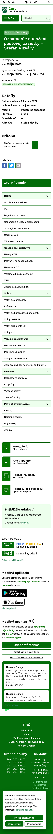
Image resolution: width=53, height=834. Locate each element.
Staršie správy (11, 705)
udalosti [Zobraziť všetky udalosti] (25, 522)
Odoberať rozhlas (26, 645)
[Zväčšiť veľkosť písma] (35, 2)
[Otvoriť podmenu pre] (47, 196)
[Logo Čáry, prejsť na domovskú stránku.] (26, 10)
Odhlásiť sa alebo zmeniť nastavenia (26, 657)
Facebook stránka (40, 788)
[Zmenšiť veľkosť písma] (31, 2)
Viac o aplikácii (9, 608)
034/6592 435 (40, 781)
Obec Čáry (35, 823)
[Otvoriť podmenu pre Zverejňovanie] (47, 190)
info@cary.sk (40, 785)
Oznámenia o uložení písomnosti (18, 84)
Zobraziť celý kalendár (13, 560)
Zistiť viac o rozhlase (26, 651)
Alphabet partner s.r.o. (39, 819)
